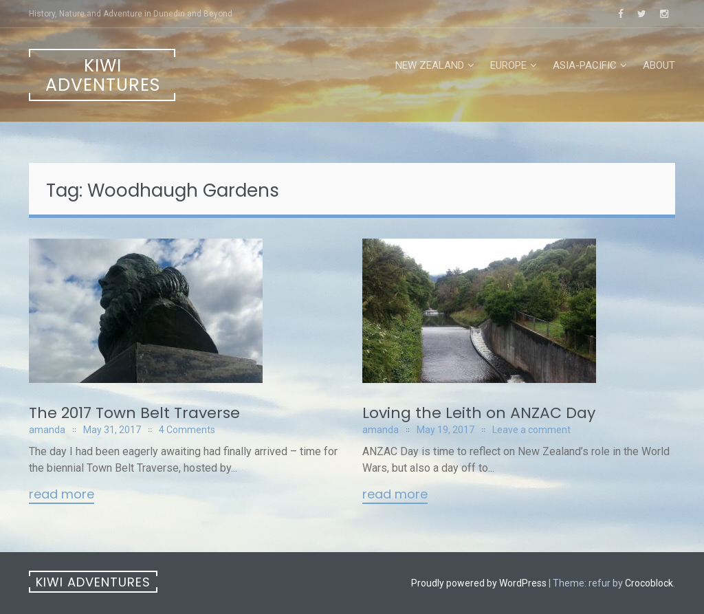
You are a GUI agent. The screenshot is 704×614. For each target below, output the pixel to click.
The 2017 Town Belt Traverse (134, 413)
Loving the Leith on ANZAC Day (478, 413)
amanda (47, 429)
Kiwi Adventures (102, 75)
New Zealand (429, 65)
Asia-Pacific (585, 65)
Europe (508, 65)
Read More (61, 495)
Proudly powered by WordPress (479, 583)
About (659, 65)
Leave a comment (531, 429)
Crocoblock (649, 583)
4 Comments (187, 429)
